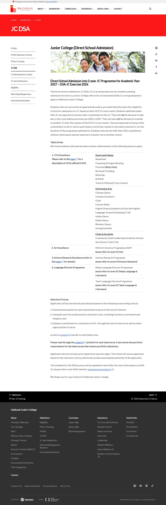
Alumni (14, 445)
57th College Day (18, 467)
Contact (118, 9)
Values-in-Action (104, 431)
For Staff (130, 422)
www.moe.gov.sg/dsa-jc (99, 369)
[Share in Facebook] (155, 65)
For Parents (131, 431)
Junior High (74, 422)
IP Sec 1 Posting (17, 61)
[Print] (155, 48)
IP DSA (14, 48)
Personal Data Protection (22, 463)
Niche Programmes (77, 431)
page (72, 159)
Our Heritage (17, 427)
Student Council (104, 427)
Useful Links (102, 9)
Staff (13, 431)
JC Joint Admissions (19, 81)
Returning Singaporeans (21, 94)
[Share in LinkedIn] (155, 72)
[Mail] (155, 59)
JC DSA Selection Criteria (21, 74)
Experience (86, 9)
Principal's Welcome (20, 422)
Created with (24, 499)
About (40, 9)
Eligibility (15, 87)
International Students (20, 100)
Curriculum (70, 9)
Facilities (15, 458)
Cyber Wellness (104, 449)
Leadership (102, 440)
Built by (51, 499)
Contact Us (15, 486)
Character (101, 436)
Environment (16, 454)
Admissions (54, 9)
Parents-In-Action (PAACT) (23, 449)
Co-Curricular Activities (107, 422)
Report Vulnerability (32, 486)
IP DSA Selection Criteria (21, 55)
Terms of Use (65, 486)
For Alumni (131, 436)
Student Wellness (105, 445)
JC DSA (14, 68)
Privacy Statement (50, 486)
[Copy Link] (155, 54)
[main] (83, 208)
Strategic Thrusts (18, 440)
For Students (132, 427)
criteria (64, 334)
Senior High (74, 427)
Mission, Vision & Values (21, 436)
